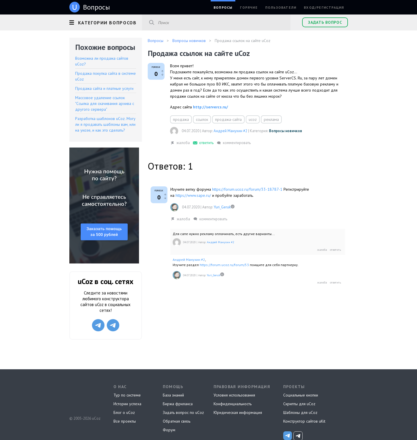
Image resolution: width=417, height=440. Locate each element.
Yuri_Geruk (222, 207)
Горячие (248, 7)
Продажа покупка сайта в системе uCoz (105, 76)
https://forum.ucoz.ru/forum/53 (224, 265)
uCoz (84, 397)
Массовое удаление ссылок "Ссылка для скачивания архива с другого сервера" (104, 103)
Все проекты (124, 421)
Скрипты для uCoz (299, 403)
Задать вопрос (325, 22)
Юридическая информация (238, 412)
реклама (271, 119)
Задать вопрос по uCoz (183, 412)
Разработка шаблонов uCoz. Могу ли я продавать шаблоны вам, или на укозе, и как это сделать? (105, 124)
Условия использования (234, 395)
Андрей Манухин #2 (230, 130)
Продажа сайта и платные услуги (104, 88)
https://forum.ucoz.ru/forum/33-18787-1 (247, 189)
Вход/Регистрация (324, 7)
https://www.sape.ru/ (193, 195)
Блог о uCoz (124, 412)
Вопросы (223, 7)
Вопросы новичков (285, 130)
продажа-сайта (228, 119)
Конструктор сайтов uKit (304, 421)
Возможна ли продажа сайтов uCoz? (101, 61)
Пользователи (280, 7)
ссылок (202, 119)
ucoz (253, 119)
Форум (169, 429)
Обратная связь (176, 421)
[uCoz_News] (287, 435)
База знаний (173, 395)
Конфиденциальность (233, 403)
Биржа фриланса (178, 403)
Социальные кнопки (300, 395)
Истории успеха (127, 403)
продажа (181, 119)
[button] (105, 21)
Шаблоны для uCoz (300, 412)
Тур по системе (127, 395)
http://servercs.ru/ (210, 107)
